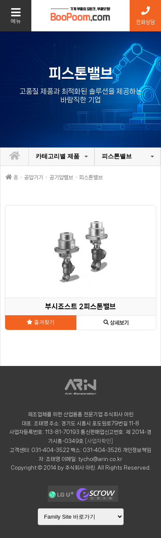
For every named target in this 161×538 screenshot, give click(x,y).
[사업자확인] (99, 441)
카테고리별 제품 (57, 156)
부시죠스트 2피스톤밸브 (80, 306)
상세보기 (116, 323)
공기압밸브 (61, 177)
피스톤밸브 (117, 156)
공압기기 (33, 177)
